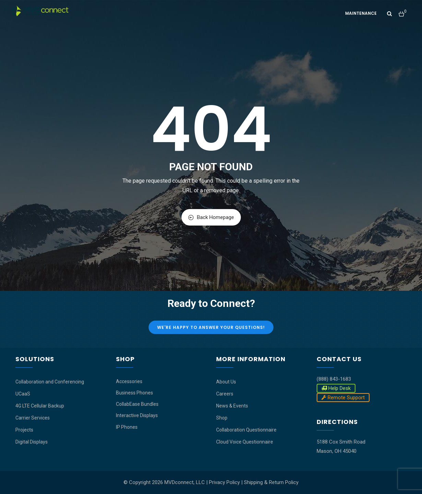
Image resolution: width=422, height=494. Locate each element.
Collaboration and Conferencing (49, 381)
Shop (221, 418)
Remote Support (343, 397)
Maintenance (361, 13)
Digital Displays (31, 442)
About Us (226, 381)
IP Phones (127, 427)
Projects (24, 430)
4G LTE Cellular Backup (39, 406)
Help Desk (336, 388)
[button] (403, 11)
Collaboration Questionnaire (246, 430)
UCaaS (22, 394)
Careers (224, 394)
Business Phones (134, 392)
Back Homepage (211, 217)
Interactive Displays (137, 415)
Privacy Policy (224, 482)
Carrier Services (32, 418)
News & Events (232, 406)
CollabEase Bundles (137, 404)
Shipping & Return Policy (271, 482)
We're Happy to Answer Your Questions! (211, 327)
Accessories (129, 381)
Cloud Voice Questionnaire (244, 442)
